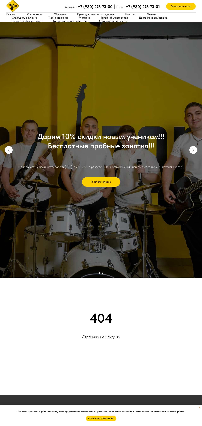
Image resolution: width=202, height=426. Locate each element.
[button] (181, 6)
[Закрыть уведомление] (199, 407)
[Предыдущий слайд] (9, 150)
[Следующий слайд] (193, 150)
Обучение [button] (60, 14)
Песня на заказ (58, 17)
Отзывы (151, 14)
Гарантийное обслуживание (70, 21)
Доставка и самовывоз (153, 17)
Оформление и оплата (113, 21)
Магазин (84, 17)
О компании (35, 14)
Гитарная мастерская (114, 17)
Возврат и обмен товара (27, 21)
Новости (130, 14)
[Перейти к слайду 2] (102, 273)
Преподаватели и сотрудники (95, 14)
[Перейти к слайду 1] (99, 273)
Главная (11, 14)
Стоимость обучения (25, 17)
